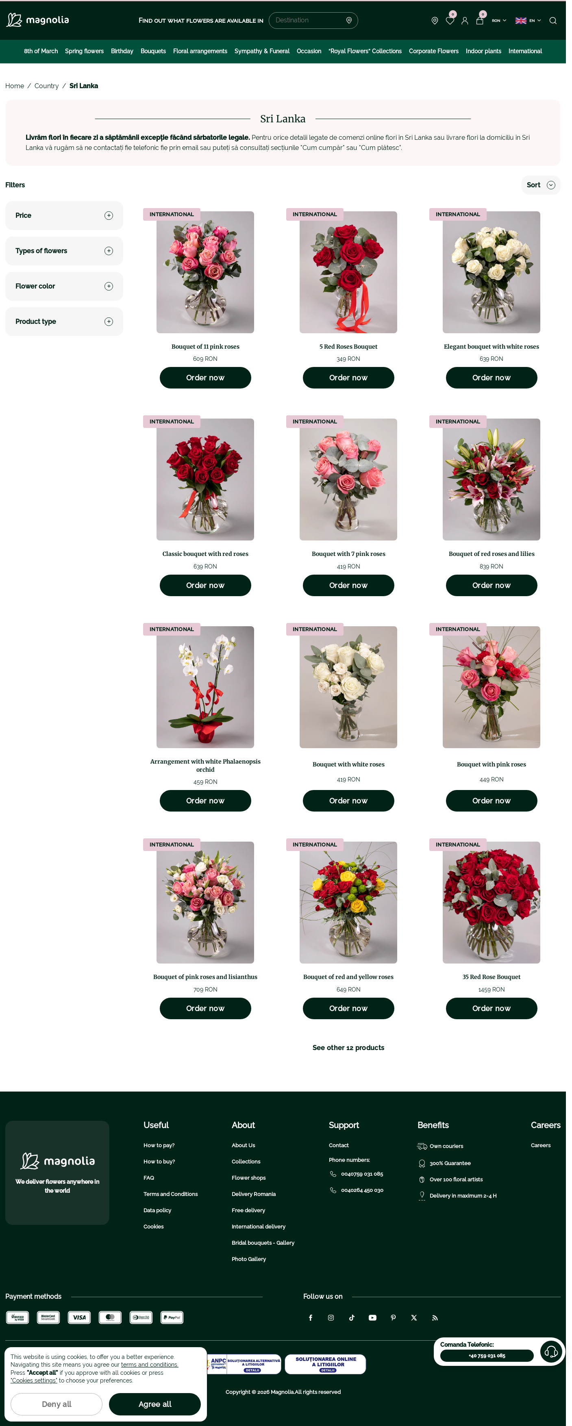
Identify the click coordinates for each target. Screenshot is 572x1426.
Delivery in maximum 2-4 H (457, 1196)
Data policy (157, 1210)
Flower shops (248, 1178)
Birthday (122, 51)
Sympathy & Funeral (262, 51)
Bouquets (153, 51)
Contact (339, 1145)
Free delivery (248, 1210)
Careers (540, 1145)
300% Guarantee (444, 1163)
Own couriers (440, 1146)
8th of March (41, 51)
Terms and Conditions (171, 1194)
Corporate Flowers (434, 51)
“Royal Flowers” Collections (365, 51)
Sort (541, 185)
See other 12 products (349, 1048)
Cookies (153, 1227)
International (525, 51)
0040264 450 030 (356, 1190)
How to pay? (159, 1145)
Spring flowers (84, 51)
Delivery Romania (254, 1194)
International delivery (258, 1227)
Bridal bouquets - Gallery (263, 1243)
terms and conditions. (149, 1364)
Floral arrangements (200, 51)
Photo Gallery (249, 1259)
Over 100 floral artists (450, 1179)
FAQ (149, 1178)
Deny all (57, 1404)
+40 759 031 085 (487, 1356)
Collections (246, 1162)
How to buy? (159, 1162)
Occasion (309, 51)
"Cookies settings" (34, 1380)
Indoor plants (483, 51)
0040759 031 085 (356, 1174)
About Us (243, 1145)
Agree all (155, 1404)
